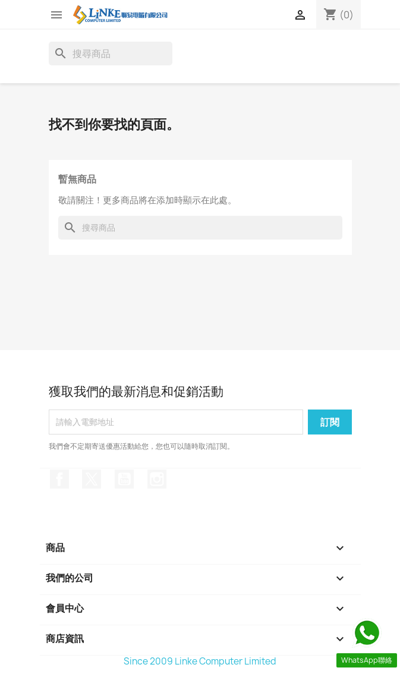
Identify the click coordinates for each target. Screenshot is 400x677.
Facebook (59, 479)
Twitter (91, 479)
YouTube (124, 479)
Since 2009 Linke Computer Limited (200, 661)
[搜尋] (110, 53)
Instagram (156, 479)
